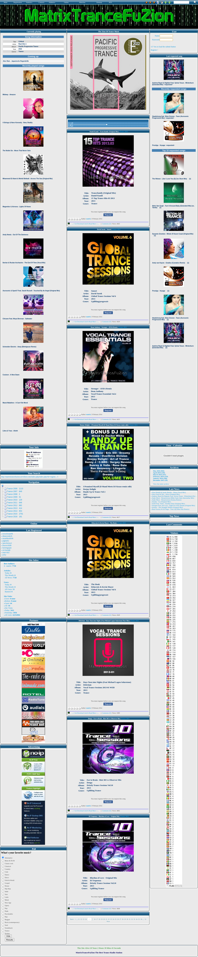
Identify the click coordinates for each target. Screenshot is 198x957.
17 (97, 919)
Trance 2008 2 (13, 494)
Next (108, 921)
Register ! (154, 50)
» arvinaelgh (5, 550)
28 (123, 919)
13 (83, 919)
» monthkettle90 (7, 538)
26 (118, 919)
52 (145, 919)
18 (99, 919)
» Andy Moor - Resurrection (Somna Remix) (166, 500)
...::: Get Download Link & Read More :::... (84, 224)
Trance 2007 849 (14, 491)
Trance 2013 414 (14, 508)
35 (139, 919)
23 (111, 919)
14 (86, 919)
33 (134, 919)
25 (116, 919)
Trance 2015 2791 (15, 514)
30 (127, 919)
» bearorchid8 (6, 545)
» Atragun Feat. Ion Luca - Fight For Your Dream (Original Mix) (173, 505)
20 (104, 919)
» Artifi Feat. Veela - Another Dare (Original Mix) (168, 503)
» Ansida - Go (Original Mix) (161, 502)
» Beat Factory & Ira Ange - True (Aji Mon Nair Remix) (170, 509)
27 (120, 919)
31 (129, 919)
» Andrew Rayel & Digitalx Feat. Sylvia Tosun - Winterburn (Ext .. (173, 496)
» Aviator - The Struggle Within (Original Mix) (167, 507)
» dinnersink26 (6, 536)
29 (125, 919)
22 (109, 919)
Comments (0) (106, 224)
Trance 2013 (124, 131)
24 (113, 919)
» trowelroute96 (7, 534)
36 (141, 919)
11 (79, 919)
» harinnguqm (6, 548)
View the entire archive (161, 484)
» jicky (3, 555)
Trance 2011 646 (14, 503)
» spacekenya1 (6, 543)
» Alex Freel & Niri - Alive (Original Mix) (165, 494)
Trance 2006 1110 (15, 489)
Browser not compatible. (33, 238)
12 (81, 919)
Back (72, 919)
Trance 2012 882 (14, 505)
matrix (8, 566)
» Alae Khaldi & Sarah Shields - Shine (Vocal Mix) (168, 492)
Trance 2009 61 (14, 497)
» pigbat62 (5, 541)
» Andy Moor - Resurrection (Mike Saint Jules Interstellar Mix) (172, 498)
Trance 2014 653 (14, 511)
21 (106, 919)
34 (136, 919)
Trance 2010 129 (14, 500)
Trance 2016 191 (14, 517)
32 (132, 919)
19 (102, 919)
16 (95, 919)
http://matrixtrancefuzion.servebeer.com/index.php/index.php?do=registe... (29, 477)
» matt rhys (5, 552)
